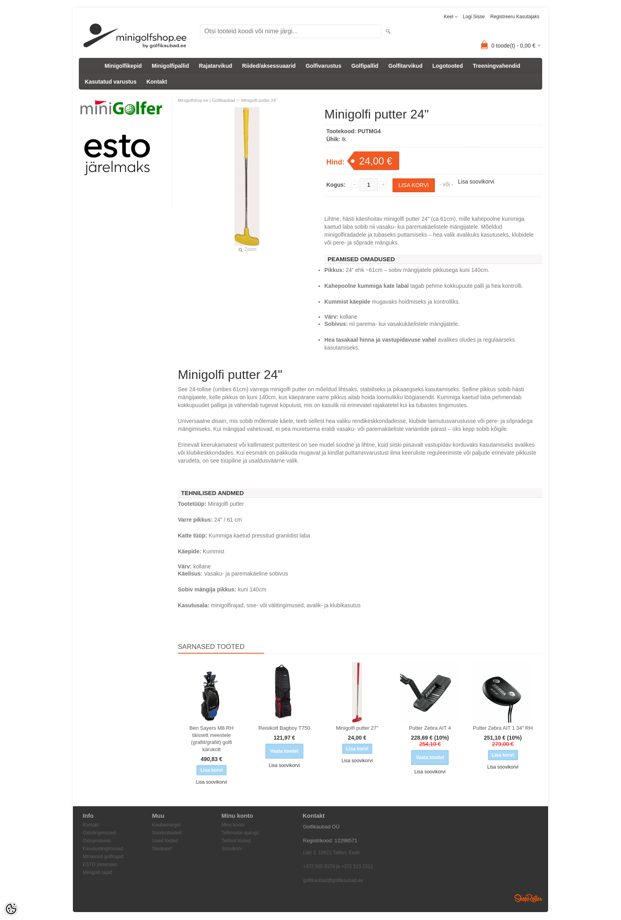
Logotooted (447, 66)
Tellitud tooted (236, 840)
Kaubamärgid (166, 825)
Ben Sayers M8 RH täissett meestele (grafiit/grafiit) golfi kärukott (211, 738)
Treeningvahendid (496, 66)
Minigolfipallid (170, 66)
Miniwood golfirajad (103, 856)
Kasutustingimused (103, 848)
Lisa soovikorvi (476, 181)
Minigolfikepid (123, 66)
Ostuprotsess (97, 840)
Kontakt (157, 81)
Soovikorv (231, 848)
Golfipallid (364, 66)
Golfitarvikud (405, 66)
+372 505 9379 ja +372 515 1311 (338, 866)
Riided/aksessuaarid (268, 66)
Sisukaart (162, 848)
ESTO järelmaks (100, 864)
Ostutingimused (99, 833)
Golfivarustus (323, 66)
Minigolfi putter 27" (357, 728)
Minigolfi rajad (97, 872)
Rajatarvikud (215, 66)
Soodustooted (166, 833)
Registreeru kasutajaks (514, 16)
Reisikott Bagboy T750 (284, 728)
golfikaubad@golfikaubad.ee (333, 880)
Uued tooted (165, 840)
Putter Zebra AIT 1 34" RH (503, 728)
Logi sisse (474, 16)
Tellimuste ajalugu (240, 833)
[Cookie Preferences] (11, 909)
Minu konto (233, 825)
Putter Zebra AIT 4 (430, 728)
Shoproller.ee (528, 898)
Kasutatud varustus (111, 81)
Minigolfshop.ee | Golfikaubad (206, 100)
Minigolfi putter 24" (259, 100)
